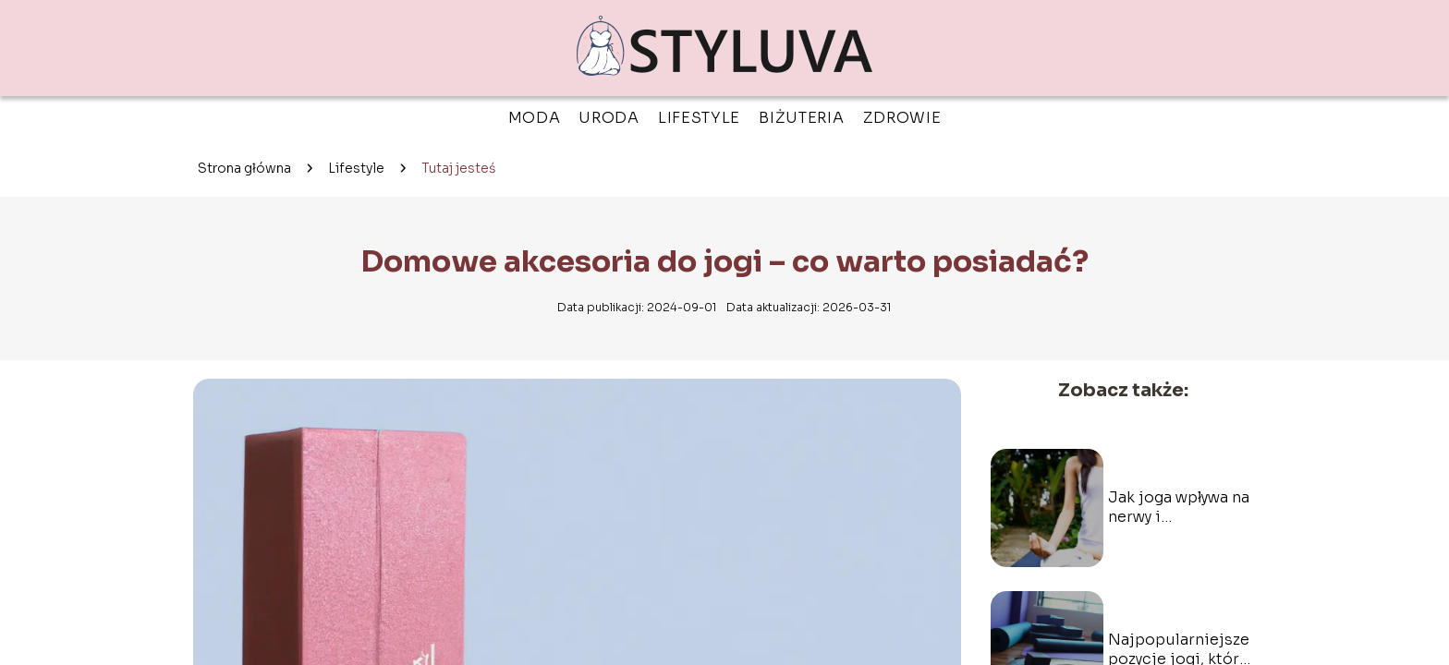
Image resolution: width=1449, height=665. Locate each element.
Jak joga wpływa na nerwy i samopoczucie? (1178, 508)
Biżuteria (801, 117)
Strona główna (244, 168)
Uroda (608, 117)
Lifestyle (699, 117)
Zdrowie (902, 117)
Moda (534, 117)
